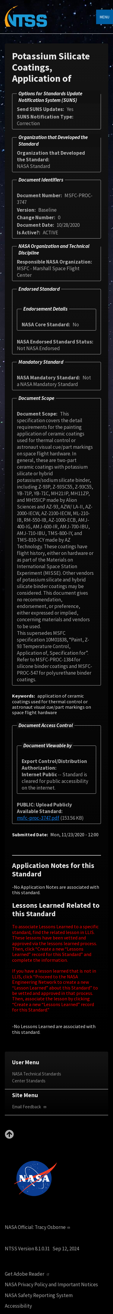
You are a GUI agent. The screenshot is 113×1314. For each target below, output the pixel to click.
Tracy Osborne (53, 1227)
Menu (104, 17)
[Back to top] (9, 1137)
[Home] (26, 20)
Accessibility (18, 1306)
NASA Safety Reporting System (39, 1295)
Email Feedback (30, 1107)
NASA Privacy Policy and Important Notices (51, 1284)
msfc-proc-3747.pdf (38, 818)
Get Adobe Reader (28, 1274)
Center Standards (29, 1081)
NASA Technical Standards (36, 1074)
